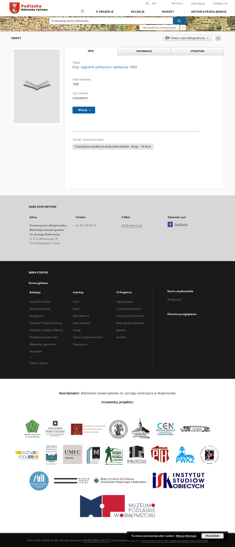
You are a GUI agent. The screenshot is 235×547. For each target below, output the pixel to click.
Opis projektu (124, 301)
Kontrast (177, 3)
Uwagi (77, 330)
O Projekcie (105, 12)
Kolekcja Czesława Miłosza (46, 330)
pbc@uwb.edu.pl (132, 225)
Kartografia (37, 316)
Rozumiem (212, 535)
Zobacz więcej (38, 363)
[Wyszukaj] (179, 20)
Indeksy (168, 12)
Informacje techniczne (130, 316)
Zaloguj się (220, 3)
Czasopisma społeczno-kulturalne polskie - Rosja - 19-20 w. (113, 146)
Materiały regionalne (43, 344)
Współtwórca (81, 316)
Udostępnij (198, 3)
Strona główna (38, 283)
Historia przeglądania (208, 12)
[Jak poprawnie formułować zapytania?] (183, 27)
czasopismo (80, 98)
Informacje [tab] (144, 51)
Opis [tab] (91, 51)
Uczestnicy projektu (128, 309)
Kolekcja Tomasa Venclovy (46, 323)
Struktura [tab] (198, 51)
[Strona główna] (82, 11)
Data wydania (81, 323)
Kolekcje (138, 12)
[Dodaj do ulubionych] (218, 38)
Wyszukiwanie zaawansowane (159, 27)
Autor (76, 309)
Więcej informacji (186, 536)
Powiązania (80, 344)
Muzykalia (36, 351)
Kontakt (121, 337)
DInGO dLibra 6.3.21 (96, 540)
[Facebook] (170, 225)
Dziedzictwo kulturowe (44, 337)
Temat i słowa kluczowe (88, 337)
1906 (75, 84)
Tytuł (76, 301)
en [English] (154, 3)
